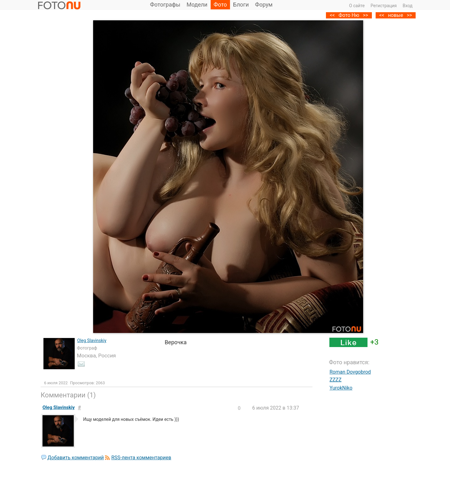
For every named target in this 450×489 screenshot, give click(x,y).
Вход (407, 5)
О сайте (357, 5)
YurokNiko (340, 388)
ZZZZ (335, 380)
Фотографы (165, 4)
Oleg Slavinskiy (91, 340)
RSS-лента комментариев (141, 458)
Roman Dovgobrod (350, 372)
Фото (220, 4)
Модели (197, 4)
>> (409, 15)
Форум (263, 4)
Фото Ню (348, 15)
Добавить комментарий (76, 458)
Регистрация (384, 5)
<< (381, 15)
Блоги (241, 4)
